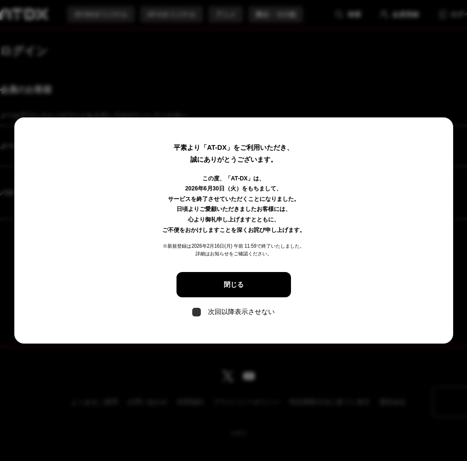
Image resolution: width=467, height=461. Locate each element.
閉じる (234, 284)
